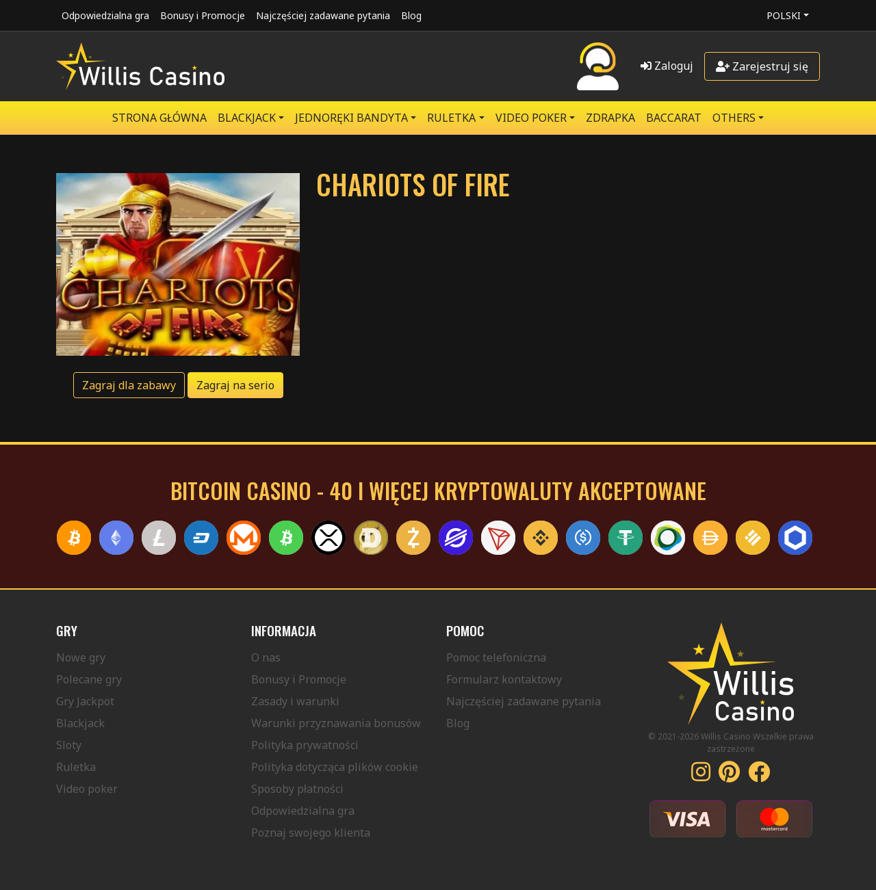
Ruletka (76, 766)
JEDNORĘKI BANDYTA (351, 117)
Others (734, 117)
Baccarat (673, 117)
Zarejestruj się (762, 66)
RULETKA (451, 117)
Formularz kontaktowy (504, 679)
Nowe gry (80, 657)
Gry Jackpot (85, 701)
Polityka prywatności (305, 744)
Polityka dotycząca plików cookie (334, 766)
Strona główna (159, 117)
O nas (266, 657)
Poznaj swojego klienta (310, 832)
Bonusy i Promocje (202, 15)
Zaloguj (667, 65)
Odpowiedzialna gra (105, 15)
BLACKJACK (247, 117)
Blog (411, 15)
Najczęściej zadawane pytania (323, 15)
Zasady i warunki (295, 701)
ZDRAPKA (610, 117)
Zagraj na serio (235, 385)
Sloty (68, 744)
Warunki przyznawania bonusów (336, 723)
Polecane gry (89, 679)
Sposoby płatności (297, 788)
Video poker (87, 788)
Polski (783, 15)
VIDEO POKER (531, 117)
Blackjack (80, 723)
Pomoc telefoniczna (496, 657)
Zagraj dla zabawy (129, 385)
